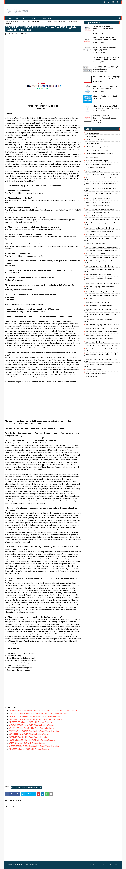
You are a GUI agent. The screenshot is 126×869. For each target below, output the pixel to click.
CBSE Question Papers (93, 171)
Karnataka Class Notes (93, 370)
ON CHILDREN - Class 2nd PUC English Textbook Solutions (29, 734)
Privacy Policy (114, 865)
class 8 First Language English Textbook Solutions (102, 292)
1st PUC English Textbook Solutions (97, 150)
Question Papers (91, 376)
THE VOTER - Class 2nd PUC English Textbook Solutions (29, 749)
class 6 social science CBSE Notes (97, 254)
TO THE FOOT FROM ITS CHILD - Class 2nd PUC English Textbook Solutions (35, 719)
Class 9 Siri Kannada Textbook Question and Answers (105, 88)
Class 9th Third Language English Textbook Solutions (99, 365)
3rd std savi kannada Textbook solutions (99, 154)
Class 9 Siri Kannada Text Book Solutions (99, 338)
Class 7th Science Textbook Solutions (98, 275)
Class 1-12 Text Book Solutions (28, 864)
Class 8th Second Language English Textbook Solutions (100, 315)
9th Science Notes (92, 157)
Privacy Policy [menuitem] (46, 18)
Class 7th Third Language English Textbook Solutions (99, 279)
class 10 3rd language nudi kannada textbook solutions (100, 194)
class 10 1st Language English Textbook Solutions (102, 174)
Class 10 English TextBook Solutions (98, 202)
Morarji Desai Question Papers (96, 373)
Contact (95, 865)
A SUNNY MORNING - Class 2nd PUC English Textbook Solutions (31, 728)
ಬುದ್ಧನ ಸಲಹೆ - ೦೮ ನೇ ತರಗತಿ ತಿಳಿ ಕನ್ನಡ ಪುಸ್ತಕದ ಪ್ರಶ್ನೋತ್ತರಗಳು (104, 48)
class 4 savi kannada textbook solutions (99, 231)
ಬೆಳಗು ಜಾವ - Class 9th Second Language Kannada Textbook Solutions (105, 118)
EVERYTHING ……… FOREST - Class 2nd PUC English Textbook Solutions (34, 731)
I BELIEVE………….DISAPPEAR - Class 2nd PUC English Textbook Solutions (34, 716)
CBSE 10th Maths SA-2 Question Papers (99, 164)
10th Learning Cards (92, 133)
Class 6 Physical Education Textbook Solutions (101, 250)
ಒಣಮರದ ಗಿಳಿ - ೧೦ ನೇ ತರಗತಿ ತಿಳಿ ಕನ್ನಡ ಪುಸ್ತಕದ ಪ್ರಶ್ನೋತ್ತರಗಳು (105, 68)
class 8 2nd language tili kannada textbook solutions (100, 287)
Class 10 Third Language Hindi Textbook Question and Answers (106, 107)
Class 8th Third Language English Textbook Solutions (99, 320)
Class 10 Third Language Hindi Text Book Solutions (103, 219)
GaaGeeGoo (10, 34)
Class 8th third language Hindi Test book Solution (102, 325)
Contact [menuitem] (25, 18)
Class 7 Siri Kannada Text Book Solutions (99, 266)
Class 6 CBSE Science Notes (95, 243)
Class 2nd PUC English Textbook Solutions (23, 21)
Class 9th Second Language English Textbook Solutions (100, 355)
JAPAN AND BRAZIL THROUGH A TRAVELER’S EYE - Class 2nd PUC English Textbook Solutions (43, 710)
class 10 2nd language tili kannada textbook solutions (100, 189)
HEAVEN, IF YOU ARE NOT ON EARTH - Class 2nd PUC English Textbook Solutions (38, 713)
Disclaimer (104, 865)
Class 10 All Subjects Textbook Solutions (105, 97)
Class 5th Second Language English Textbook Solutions (100, 239)
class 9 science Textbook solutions (98, 335)
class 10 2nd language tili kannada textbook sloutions (100, 179)
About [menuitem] (18, 18)
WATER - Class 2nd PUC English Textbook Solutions (27, 743)
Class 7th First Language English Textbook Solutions (99, 270)
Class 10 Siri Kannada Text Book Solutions (100, 209)
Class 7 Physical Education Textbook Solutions (101, 257)
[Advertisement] (43, 52)
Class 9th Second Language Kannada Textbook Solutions (100, 350)
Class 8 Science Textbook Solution (97, 299)
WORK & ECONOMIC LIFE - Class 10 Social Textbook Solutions (106, 58)
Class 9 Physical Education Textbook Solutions (101, 332)
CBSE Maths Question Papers (95, 167)
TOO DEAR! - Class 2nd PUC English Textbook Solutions (28, 737)
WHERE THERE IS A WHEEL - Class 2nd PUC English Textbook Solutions (34, 746)
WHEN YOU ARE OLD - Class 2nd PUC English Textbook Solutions (32, 725)
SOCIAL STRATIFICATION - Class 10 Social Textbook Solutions (106, 39)
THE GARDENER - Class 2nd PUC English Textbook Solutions (30, 722)
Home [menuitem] (11, 18)
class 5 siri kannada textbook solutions (99, 235)
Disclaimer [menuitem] (35, 18)
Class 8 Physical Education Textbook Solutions (101, 295)
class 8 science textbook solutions (98, 302)
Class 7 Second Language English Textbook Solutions (99, 261)
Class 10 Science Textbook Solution (98, 205)
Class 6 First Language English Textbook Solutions (102, 247)
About (89, 865)
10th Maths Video (91, 136)
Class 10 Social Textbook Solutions (97, 212)
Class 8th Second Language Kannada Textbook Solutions (100, 310)
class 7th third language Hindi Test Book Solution (102, 283)
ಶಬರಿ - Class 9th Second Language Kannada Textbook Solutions (106, 78)
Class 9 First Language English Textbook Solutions (102, 328)
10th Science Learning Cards (95, 140)
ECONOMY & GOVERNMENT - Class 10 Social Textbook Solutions (105, 28)
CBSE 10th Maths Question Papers (97, 161)
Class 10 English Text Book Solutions (98, 199)
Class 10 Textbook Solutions (95, 216)
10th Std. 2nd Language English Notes (98, 147)
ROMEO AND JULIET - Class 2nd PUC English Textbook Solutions (32, 740)
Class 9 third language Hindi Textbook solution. (102, 345)
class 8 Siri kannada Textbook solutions (99, 306)
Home (7, 21)
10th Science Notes (92, 143)
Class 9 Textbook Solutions (95, 342)
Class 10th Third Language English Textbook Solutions (99, 223)
